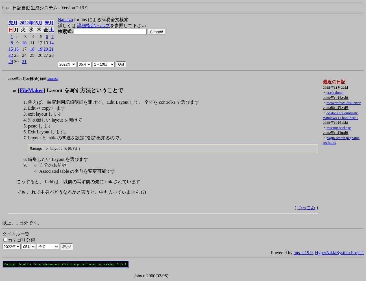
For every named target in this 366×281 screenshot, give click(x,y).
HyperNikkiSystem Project (339, 252)
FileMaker (31, 90)
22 (10, 55)
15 (10, 49)
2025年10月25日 (335, 98)
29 (10, 61)
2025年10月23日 (335, 108)
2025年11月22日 (335, 87)
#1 (15, 91)
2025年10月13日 (335, 122)
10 (24, 42)
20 (45, 49)
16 (16, 49)
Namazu (65, 19)
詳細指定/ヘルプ (93, 25)
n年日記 (52, 79)
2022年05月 (31, 22)
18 (32, 49)
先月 (13, 22)
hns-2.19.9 (303, 252)
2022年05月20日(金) (24, 79)
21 (51, 49)
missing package (338, 128)
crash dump (334, 92)
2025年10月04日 (335, 133)
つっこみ (306, 208)
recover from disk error (343, 103)
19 (40, 49)
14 (51, 42)
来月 (49, 22)
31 (24, 61)
